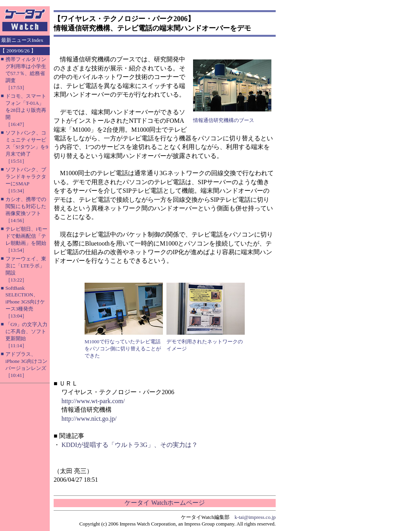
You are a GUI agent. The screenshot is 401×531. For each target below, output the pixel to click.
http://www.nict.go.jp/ (89, 418)
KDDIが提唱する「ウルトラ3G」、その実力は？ (129, 444)
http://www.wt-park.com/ (93, 401)
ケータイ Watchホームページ (164, 502)
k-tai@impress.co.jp (255, 517)
